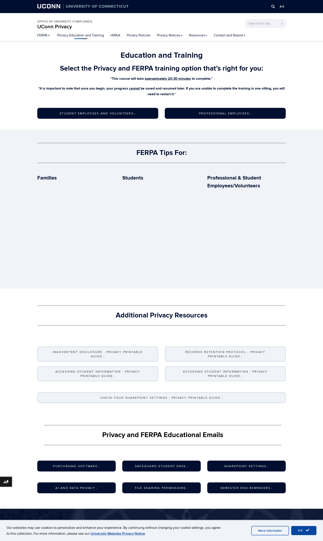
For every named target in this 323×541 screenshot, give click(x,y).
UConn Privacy (54, 27)
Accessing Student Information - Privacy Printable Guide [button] (97, 374)
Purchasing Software (76, 466)
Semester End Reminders (246, 488)
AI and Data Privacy (76, 488)
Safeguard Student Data (161, 466)
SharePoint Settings (246, 466)
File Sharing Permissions (161, 488)
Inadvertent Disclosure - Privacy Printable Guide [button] (98, 354)
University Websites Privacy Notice (117, 533)
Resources (198, 35)
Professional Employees (225, 113)
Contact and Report (229, 35)
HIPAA (115, 35)
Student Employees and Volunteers (98, 113)
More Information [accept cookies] (270, 531)
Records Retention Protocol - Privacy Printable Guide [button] (225, 354)
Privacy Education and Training (80, 35)
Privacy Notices (169, 35)
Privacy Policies (138, 35)
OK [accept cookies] (304, 530)
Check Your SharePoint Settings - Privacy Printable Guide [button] (161, 398)
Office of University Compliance (64, 21)
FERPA (43, 35)
